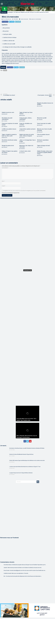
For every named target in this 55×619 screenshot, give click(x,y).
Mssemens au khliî (41, 118)
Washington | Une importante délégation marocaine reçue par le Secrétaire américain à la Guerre (28, 12)
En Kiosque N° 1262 (27, 270)
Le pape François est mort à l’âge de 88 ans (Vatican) (20, 472)
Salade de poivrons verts (8, 112)
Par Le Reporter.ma (7, 19)
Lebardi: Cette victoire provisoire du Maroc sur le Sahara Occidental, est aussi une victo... (23, 567)
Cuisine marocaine (24, 19)
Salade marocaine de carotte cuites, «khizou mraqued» (26, 135)
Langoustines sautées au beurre (27, 129)
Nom (3, 181)
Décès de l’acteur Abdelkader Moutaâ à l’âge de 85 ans (21, 454)
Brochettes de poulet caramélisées (7, 118)
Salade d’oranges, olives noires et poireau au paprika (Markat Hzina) (44, 152)
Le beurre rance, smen (25, 151)
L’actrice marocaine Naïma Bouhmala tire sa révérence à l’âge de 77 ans (24, 466)
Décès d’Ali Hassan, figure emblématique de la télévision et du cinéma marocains (27, 460)
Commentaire (5, 167)
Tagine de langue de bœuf (43, 145)
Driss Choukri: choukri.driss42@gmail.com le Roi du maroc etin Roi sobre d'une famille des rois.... (25, 570)
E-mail (3, 185)
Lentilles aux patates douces (9, 129)
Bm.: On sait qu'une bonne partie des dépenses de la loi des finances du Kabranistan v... (23, 576)
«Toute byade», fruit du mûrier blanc (44, 95)
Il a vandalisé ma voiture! (11, 95)
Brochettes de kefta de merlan (9, 140)
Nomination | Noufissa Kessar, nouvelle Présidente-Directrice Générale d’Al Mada (26, 448)
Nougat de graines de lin (8, 145)
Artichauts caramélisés (43, 140)
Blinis (5, 70)
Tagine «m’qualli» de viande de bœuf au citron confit (9, 135)
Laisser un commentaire (36, 19)
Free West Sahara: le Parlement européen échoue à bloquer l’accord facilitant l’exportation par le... (25, 564)
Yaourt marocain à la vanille (44, 123)
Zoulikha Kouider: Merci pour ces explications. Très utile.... (16, 573)
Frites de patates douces (43, 134)
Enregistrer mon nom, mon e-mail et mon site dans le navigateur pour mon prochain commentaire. (24, 190)
